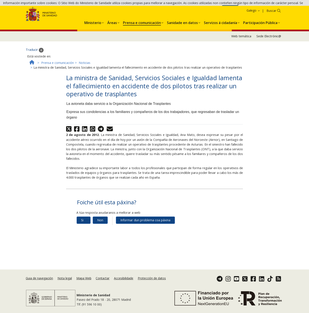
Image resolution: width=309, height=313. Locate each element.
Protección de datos (152, 283)
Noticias (84, 84)
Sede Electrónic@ (268, 57)
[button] (92, 43)
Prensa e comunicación (57, 84)
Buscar (271, 32)
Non (100, 241)
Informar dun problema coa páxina (145, 241)
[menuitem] (92, 43)
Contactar (102, 283)
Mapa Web (83, 283)
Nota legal (65, 283)
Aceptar (230, 11)
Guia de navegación (39, 283)
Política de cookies (207, 10)
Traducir (35, 71)
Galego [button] (253, 32)
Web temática (241, 57)
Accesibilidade (123, 283)
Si (82, 241)
